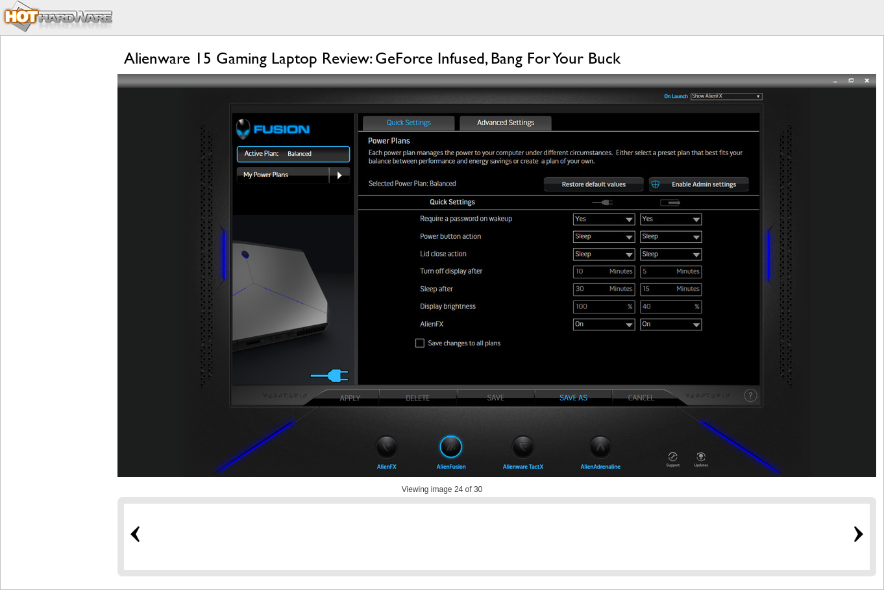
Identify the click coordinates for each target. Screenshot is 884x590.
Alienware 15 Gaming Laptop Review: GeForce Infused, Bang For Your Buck (372, 58)
